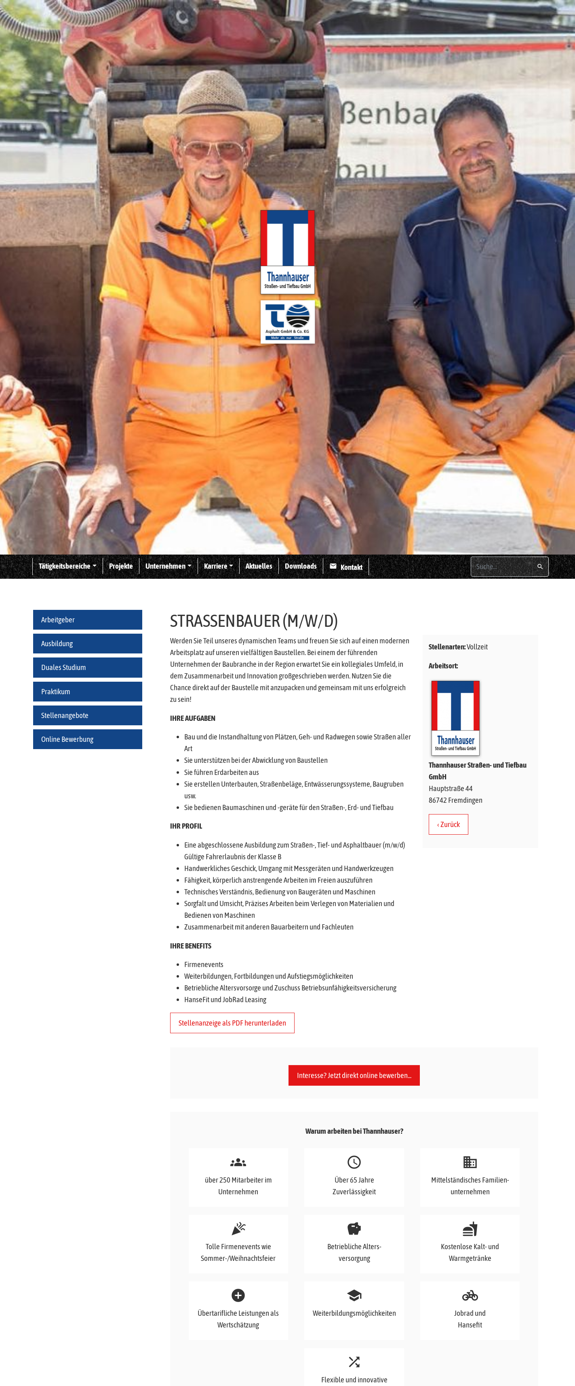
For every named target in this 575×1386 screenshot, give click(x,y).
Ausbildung (57, 643)
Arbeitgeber (58, 619)
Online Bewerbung (67, 739)
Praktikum (55, 691)
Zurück (450, 824)
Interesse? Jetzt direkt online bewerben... (354, 1078)
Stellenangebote (64, 715)
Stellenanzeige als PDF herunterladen (232, 1022)
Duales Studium (63, 667)
